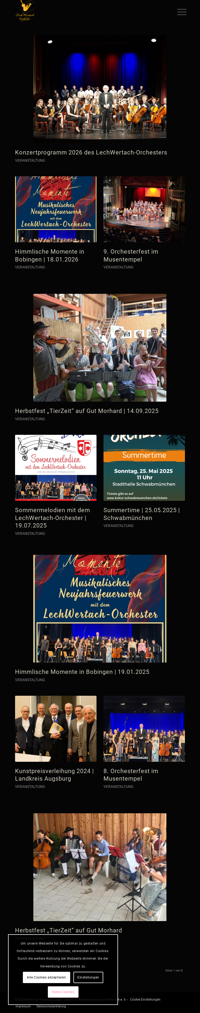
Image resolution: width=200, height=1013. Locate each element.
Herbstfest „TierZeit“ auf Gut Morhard (68, 930)
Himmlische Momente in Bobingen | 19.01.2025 (82, 672)
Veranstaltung (30, 160)
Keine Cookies (63, 992)
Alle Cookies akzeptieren (46, 977)
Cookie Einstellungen (145, 999)
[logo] (83, 11)
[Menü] (178, 11)
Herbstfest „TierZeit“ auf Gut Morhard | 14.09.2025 (87, 411)
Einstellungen (88, 977)
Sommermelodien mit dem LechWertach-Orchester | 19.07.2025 (52, 518)
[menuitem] (178, 11)
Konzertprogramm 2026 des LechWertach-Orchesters (91, 152)
